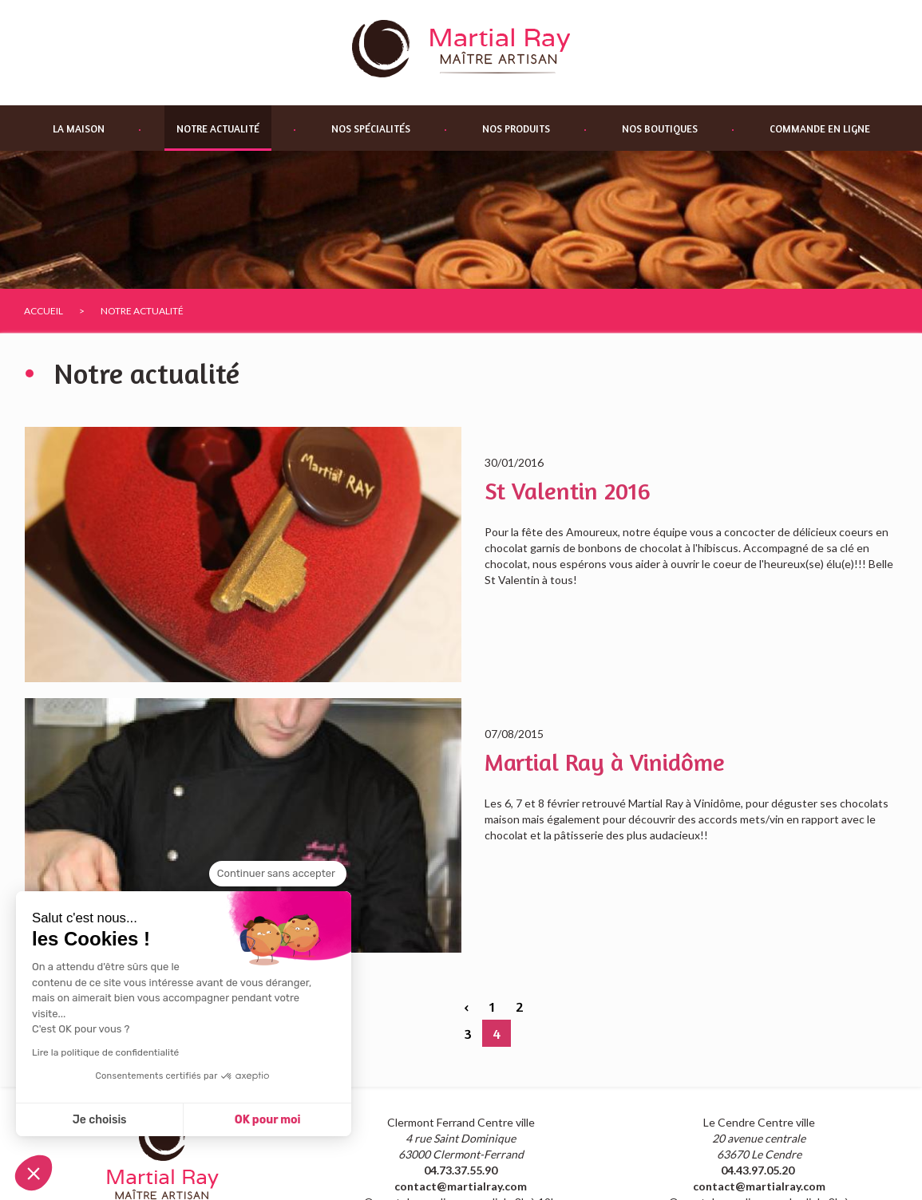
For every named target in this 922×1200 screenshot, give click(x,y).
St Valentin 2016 (568, 490)
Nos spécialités (370, 128)
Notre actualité (217, 128)
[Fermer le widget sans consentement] (277, 873)
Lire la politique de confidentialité (105, 1052)
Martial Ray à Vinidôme (605, 762)
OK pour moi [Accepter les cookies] (268, 1120)
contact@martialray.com (460, 1186)
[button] (33, 1173)
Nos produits (516, 128)
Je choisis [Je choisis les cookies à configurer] (100, 1120)
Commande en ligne (820, 128)
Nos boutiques (660, 128)
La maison (79, 128)
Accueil (43, 311)
